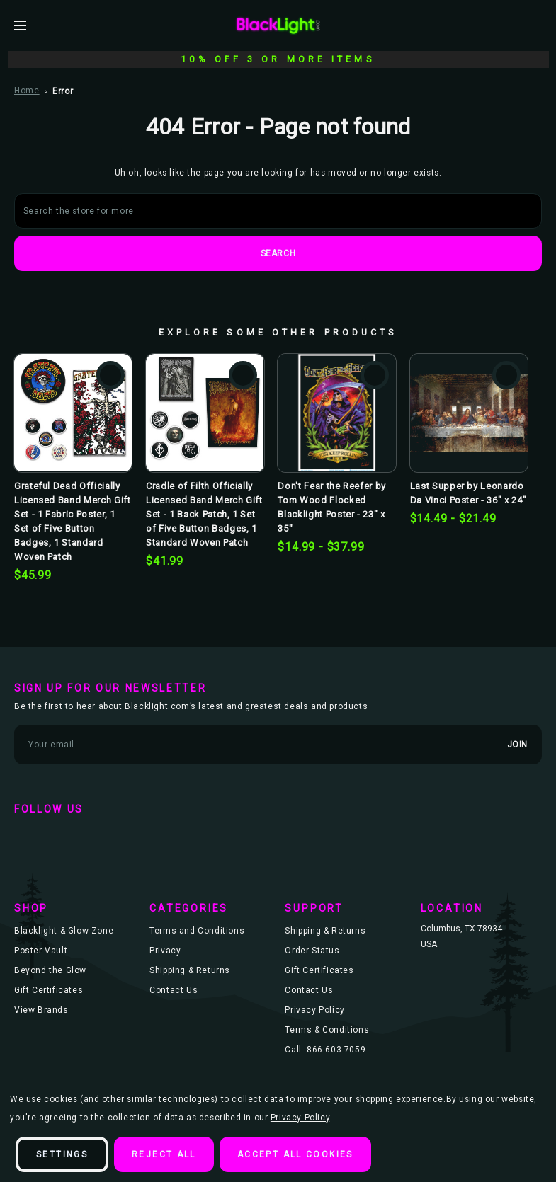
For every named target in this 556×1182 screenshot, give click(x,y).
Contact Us (173, 990)
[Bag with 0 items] (536, 24)
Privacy (165, 951)
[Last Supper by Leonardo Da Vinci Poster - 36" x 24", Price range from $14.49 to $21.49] (469, 412)
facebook (28, 837)
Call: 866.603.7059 (325, 1050)
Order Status (312, 951)
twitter (69, 837)
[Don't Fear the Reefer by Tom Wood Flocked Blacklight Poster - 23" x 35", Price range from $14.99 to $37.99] (336, 412)
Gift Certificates (48, 990)
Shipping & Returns (189, 970)
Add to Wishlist (110, 375)
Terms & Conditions (327, 1030)
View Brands (41, 1010)
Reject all (164, 1154)
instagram (110, 837)
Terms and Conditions (196, 931)
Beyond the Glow (50, 970)
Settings (62, 1154)
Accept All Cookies (295, 1154)
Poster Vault (40, 951)
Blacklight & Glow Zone (63, 931)
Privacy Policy (314, 1010)
